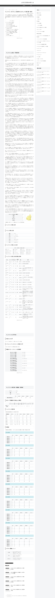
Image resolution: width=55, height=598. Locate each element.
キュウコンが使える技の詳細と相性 (12, 26)
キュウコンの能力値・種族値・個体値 (11, 31)
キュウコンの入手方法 (9, 27)
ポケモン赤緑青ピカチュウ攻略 (9, 563)
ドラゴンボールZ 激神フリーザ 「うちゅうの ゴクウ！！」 (43, 92)
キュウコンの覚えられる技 (11, 25)
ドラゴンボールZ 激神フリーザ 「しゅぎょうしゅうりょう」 (43, 85)
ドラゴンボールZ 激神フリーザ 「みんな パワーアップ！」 (43, 75)
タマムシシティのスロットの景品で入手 (12, 29)
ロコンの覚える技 (9, 24)
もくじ (11, 20)
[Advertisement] (19, 45)
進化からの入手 (9, 28)
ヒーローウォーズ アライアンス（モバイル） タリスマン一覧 (43, 72)
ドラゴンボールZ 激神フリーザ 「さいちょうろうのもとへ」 (43, 82)
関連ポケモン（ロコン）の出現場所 (12, 30)
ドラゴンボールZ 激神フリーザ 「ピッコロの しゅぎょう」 (43, 78)
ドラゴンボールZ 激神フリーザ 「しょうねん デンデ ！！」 (43, 88)
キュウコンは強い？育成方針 (10, 22)
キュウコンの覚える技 (10, 23)
